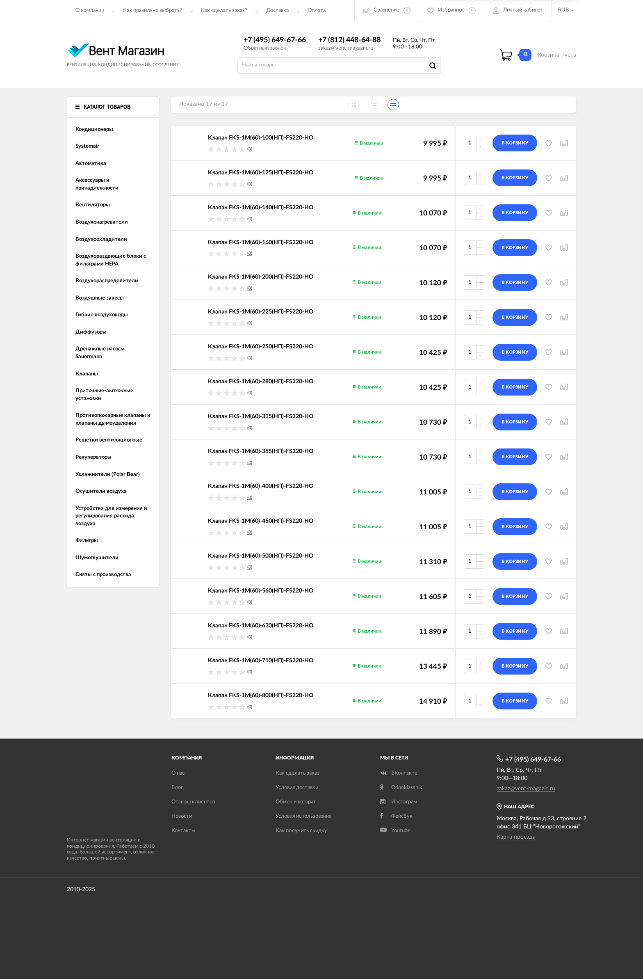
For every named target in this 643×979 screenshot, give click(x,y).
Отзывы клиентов (193, 802)
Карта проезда (516, 837)
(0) (249, 149)
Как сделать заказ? (224, 10)
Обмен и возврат (296, 802)
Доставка (277, 10)
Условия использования (303, 816)
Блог (177, 787)
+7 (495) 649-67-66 (275, 40)
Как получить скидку (301, 830)
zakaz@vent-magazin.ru (345, 48)
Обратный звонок (265, 48)
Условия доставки (297, 787)
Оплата (317, 10)
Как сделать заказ (297, 773)
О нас (178, 773)
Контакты (183, 830)
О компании (89, 10)
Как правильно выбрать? (152, 10)
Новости (181, 816)
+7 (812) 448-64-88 (349, 40)
